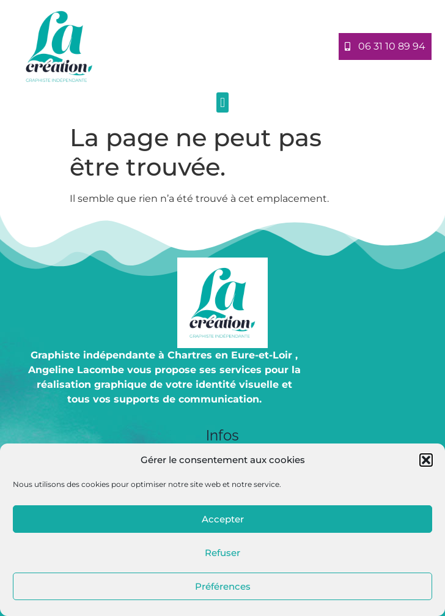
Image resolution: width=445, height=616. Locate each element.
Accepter (223, 519)
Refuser (222, 552)
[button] (426, 460)
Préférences (223, 586)
